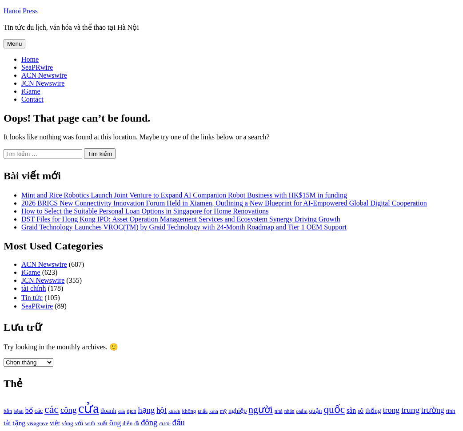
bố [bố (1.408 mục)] (29, 410)
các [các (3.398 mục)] (51, 409)
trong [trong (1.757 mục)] (391, 410)
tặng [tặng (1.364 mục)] (18, 423)
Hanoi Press (21, 11)
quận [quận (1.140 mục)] (315, 410)
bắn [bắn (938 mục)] (8, 411)
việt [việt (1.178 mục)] (55, 423)
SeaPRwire (37, 67)
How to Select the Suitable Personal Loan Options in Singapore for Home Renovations (144, 211)
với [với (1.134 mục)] (79, 423)
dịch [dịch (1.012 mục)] (131, 411)
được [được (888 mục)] (165, 423)
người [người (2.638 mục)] (260, 409)
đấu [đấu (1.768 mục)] (178, 422)
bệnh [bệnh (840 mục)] (19, 411)
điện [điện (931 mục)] (127, 424)
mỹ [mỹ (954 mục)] (223, 411)
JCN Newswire (42, 83)
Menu (14, 43)
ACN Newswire (44, 75)
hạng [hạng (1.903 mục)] (146, 410)
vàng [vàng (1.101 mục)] (67, 423)
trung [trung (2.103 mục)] (410, 410)
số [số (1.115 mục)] (360, 410)
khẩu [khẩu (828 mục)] (203, 411)
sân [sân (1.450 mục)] (351, 410)
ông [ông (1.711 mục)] (115, 423)
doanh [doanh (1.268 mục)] (108, 410)
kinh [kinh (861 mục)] (213, 411)
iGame (30, 91)
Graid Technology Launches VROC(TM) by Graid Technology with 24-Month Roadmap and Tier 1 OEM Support (184, 227)
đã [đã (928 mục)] (136, 424)
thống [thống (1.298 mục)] (373, 410)
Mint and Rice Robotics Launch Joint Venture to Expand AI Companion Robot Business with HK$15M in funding (184, 195)
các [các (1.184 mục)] (39, 410)
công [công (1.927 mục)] (68, 410)
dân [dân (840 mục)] (121, 411)
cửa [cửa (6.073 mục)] (88, 408)
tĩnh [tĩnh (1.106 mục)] (450, 410)
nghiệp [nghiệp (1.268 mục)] (237, 410)
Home (30, 59)
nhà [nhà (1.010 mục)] (279, 411)
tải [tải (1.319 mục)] (7, 423)
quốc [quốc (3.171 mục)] (334, 409)
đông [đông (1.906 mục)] (149, 422)
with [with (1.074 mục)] (90, 423)
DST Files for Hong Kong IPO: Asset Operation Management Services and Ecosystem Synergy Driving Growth (180, 219)
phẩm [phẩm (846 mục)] (301, 411)
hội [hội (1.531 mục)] (161, 410)
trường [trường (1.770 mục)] (432, 410)
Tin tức (32, 297)
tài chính (33, 288)
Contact (32, 99)
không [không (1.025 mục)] (189, 411)
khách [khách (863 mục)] (174, 411)
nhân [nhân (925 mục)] (289, 411)
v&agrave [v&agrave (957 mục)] (37, 423)
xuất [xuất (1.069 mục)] (102, 423)
